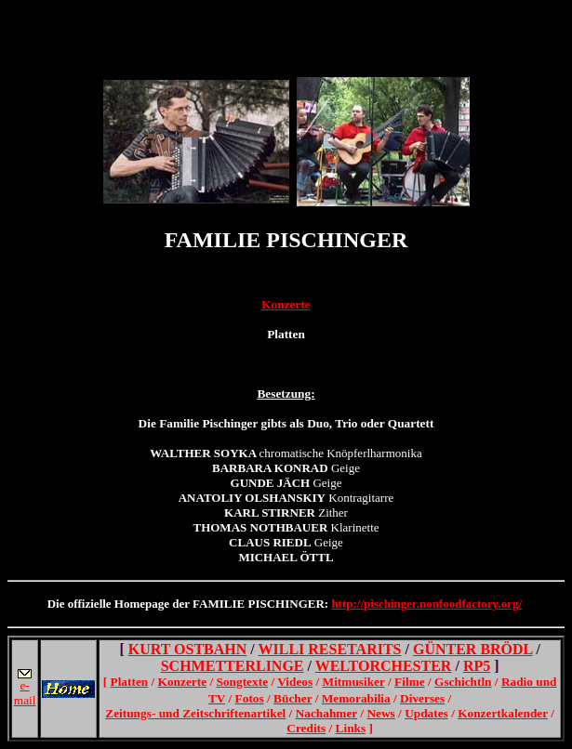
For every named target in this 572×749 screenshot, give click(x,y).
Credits (306, 728)
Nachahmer (326, 713)
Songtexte (243, 682)
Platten (130, 682)
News (380, 713)
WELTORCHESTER (383, 666)
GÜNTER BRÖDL (472, 649)
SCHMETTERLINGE (232, 666)
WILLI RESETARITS (330, 649)
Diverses (422, 698)
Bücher (292, 698)
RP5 (476, 666)
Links (351, 728)
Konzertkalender (503, 713)
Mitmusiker (354, 682)
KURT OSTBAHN (187, 649)
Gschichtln (462, 682)
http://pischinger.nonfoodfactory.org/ (426, 604)
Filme (409, 682)
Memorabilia (356, 698)
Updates (426, 713)
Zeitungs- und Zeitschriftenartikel (195, 713)
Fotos (249, 698)
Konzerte (286, 304)
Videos (295, 682)
